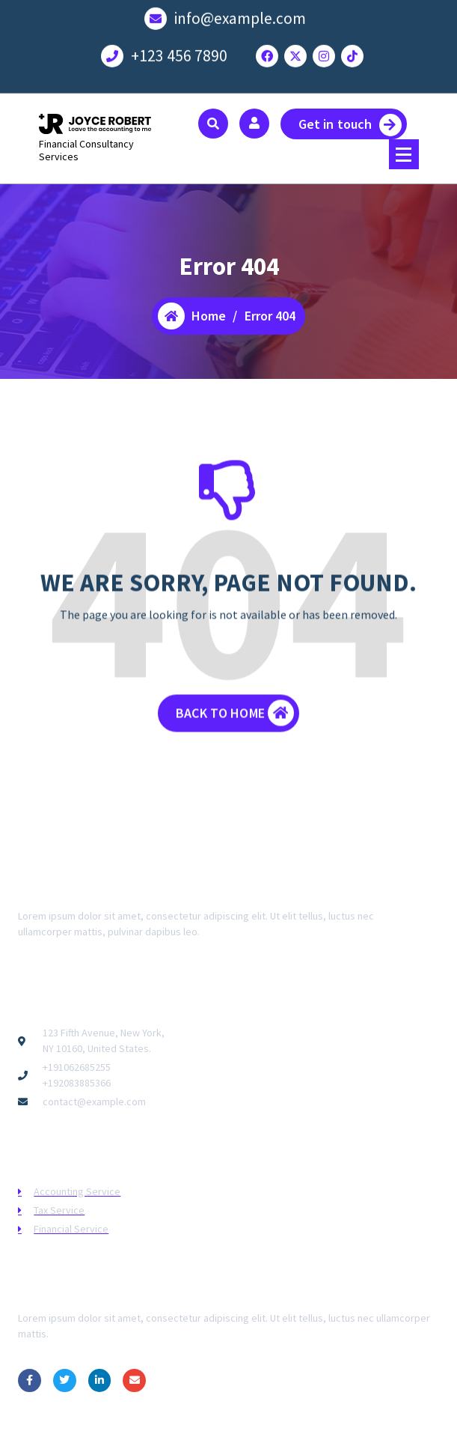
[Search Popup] (213, 124)
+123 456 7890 (179, 51)
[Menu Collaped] (404, 154)
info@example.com (240, 14)
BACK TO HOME (235, 724)
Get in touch (350, 125)
